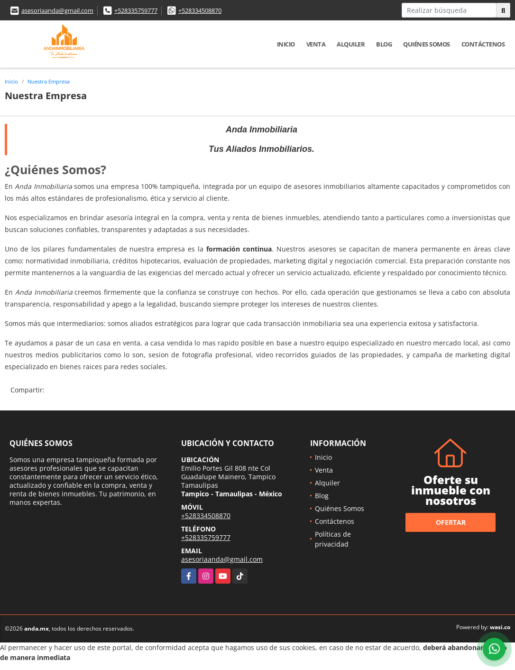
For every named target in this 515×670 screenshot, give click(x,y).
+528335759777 (135, 10)
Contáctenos (483, 44)
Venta (316, 44)
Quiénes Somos (426, 44)
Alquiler (351, 44)
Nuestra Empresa (49, 81)
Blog (384, 44)
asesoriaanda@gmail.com (57, 10)
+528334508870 (199, 10)
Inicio (286, 44)
